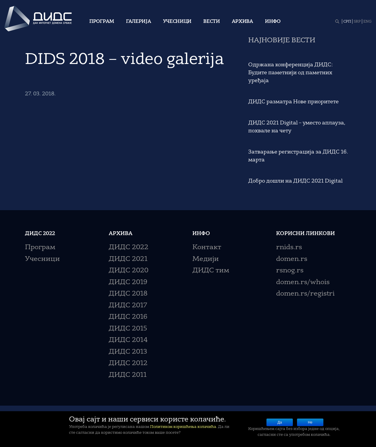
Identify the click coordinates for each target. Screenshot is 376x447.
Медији (205, 259)
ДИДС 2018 (128, 294)
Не (310, 422)
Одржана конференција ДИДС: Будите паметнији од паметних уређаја (290, 72)
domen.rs (291, 259)
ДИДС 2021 (128, 259)
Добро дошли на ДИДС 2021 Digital (295, 181)
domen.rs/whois (303, 282)
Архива (242, 21)
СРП (347, 21)
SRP (357, 21)
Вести (211, 21)
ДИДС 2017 (128, 305)
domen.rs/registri (305, 294)
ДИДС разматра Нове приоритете (293, 101)
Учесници (177, 21)
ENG (367, 21)
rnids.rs (289, 247)
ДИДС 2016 (128, 317)
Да (280, 422)
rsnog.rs (289, 270)
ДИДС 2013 (128, 352)
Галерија (138, 21)
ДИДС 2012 (128, 363)
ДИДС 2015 (128, 328)
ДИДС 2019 (128, 282)
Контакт (206, 247)
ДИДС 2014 (128, 340)
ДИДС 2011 (128, 375)
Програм (101, 21)
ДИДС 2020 (128, 270)
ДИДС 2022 (128, 247)
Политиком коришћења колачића (183, 427)
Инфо (273, 21)
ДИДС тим (210, 270)
